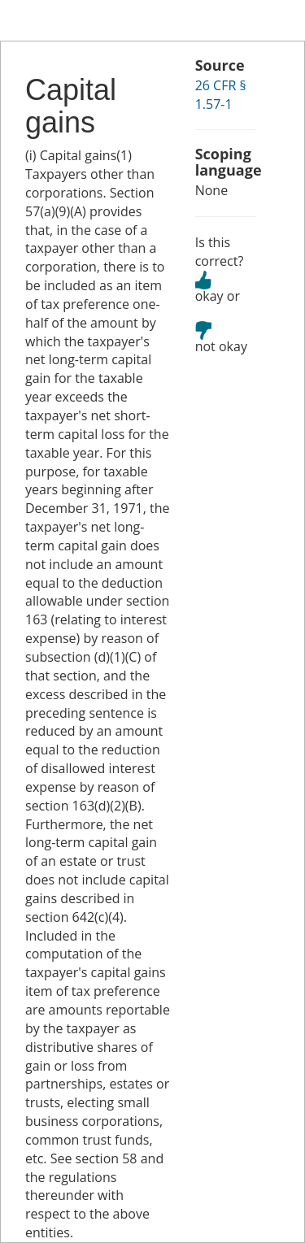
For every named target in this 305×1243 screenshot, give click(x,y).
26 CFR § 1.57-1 (220, 94)
